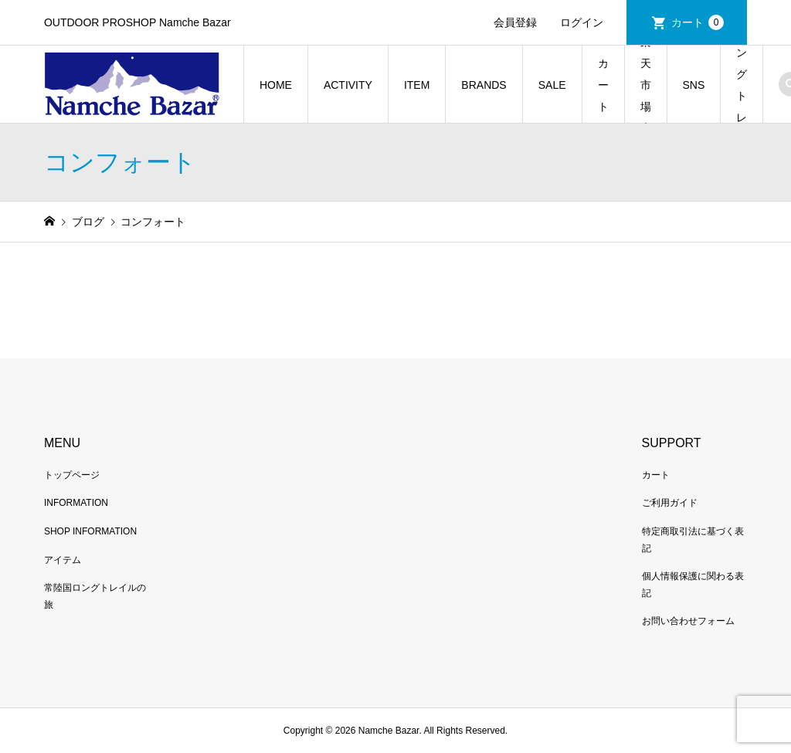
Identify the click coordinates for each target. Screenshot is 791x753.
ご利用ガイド (670, 502)
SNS (694, 85)
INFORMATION (76, 502)
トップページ (72, 475)
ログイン (581, 22)
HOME (276, 85)
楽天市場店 (645, 85)
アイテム (62, 560)
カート (697, 22)
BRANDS (483, 85)
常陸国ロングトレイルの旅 (741, 85)
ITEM (416, 85)
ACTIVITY (348, 85)
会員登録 (515, 22)
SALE (552, 85)
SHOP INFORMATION (90, 531)
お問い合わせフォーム (688, 621)
